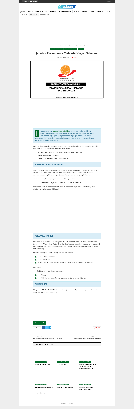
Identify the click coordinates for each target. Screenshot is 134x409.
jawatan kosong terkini (60, 134)
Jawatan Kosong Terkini (57, 48)
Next (43, 396)
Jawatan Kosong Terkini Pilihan (70, 48)
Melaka (53, 12)
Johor (22, 12)
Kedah (30, 12)
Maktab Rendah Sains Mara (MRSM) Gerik (47, 341)
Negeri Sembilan (65, 12)
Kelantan (39, 12)
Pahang (76, 12)
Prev (38, 396)
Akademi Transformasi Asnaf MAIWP (87, 341)
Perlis (92, 12)
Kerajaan (80, 48)
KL (46, 12)
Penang (100, 12)
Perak (84, 12)
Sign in (108, 1)
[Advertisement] (67, 30)
